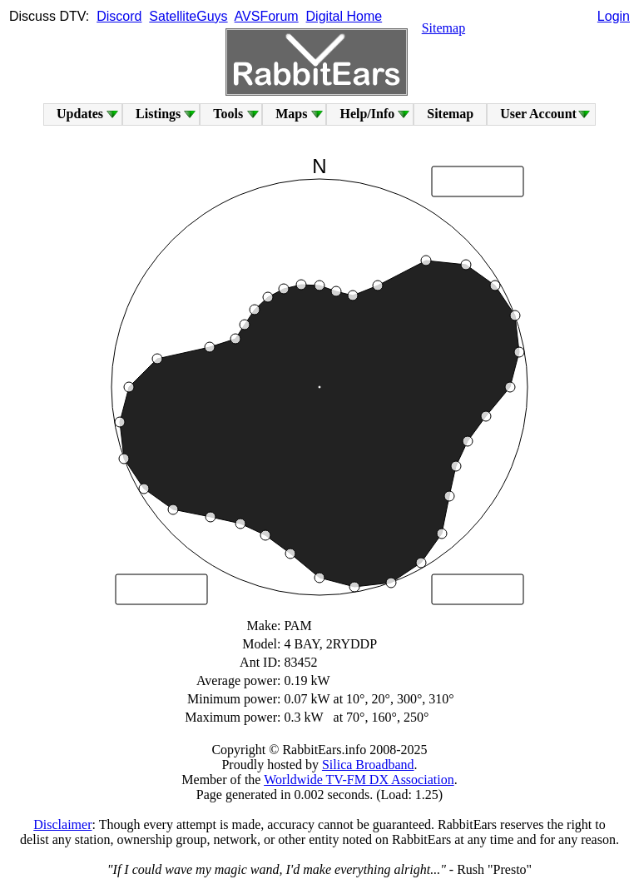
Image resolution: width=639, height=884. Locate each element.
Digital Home (344, 16)
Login (613, 16)
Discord (119, 16)
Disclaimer (62, 824)
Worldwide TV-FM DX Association (359, 779)
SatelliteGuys (188, 16)
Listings (158, 114)
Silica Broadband (368, 764)
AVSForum (267, 16)
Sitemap (443, 28)
